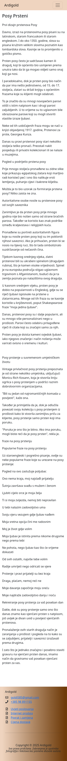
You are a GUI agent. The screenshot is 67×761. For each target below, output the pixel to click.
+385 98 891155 (21, 702)
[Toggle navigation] (58, 5)
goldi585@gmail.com (25, 697)
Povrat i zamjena (22, 718)
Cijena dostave (20, 722)
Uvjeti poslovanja (22, 709)
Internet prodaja (22, 713)
